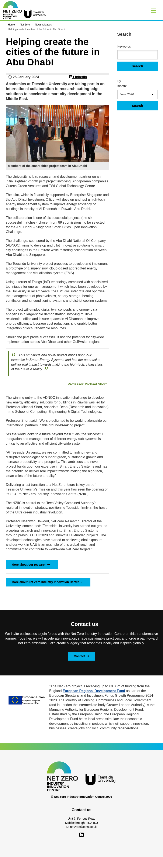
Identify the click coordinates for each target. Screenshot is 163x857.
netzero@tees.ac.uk (83, 827)
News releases (43, 24)
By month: (122, 83)
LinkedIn (78, 77)
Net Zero (25, 24)
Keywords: (123, 46)
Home (11, 24)
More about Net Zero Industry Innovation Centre (47, 582)
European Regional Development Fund (94, 691)
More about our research (31, 564)
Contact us (81, 656)
